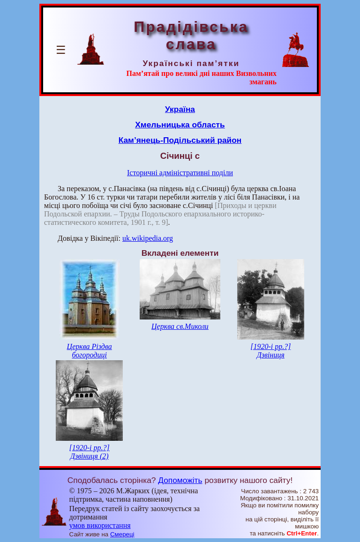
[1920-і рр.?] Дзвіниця (270, 350)
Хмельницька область (180, 124)
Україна (180, 109)
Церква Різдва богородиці (89, 350)
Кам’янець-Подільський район (180, 140)
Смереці (122, 534)
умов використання (100, 525)
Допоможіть (180, 480)
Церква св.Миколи (180, 326)
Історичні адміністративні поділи (180, 173)
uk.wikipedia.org (147, 238)
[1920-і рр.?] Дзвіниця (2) (89, 452)
